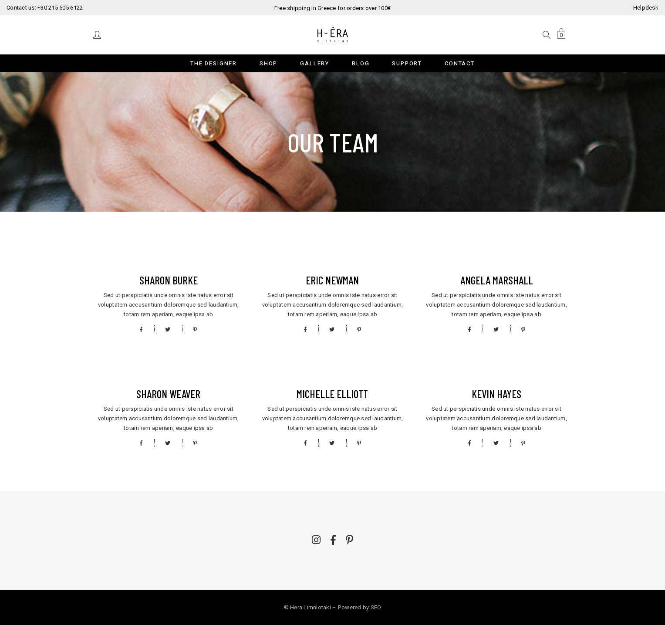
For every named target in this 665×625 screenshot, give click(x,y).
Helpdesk (645, 7)
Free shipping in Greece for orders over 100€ (332, 8)
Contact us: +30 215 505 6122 (45, 7)
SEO (376, 607)
